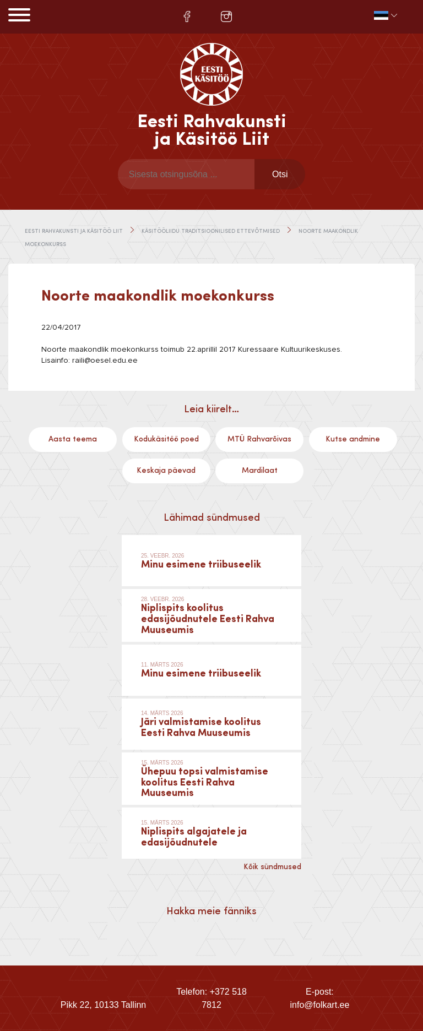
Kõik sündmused (272, 867)
